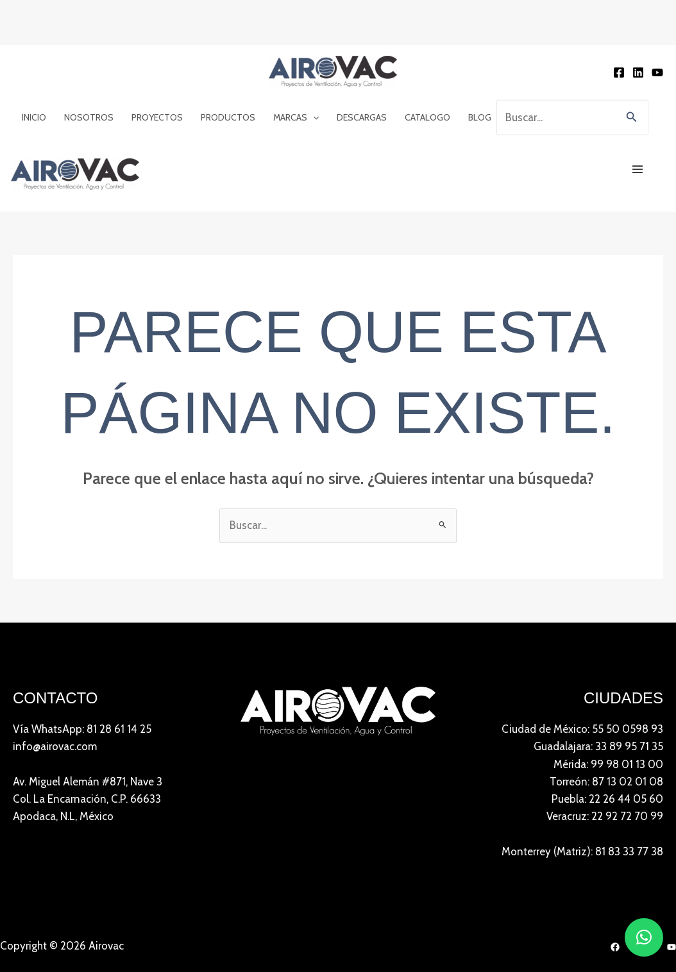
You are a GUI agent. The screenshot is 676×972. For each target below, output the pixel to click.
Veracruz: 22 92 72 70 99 (604, 724)
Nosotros (89, 64)
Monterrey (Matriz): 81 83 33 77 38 (582, 759)
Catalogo (427, 64)
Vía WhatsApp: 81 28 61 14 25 (82, 637)
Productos (228, 64)
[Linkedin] (638, 23)
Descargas (362, 64)
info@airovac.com (55, 654)
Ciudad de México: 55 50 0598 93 (582, 637)
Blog (479, 64)
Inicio (34, 64)
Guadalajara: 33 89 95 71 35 (598, 654)
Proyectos (157, 64)
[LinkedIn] (643, 855)
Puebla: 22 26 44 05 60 (607, 707)
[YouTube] (657, 23)
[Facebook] (619, 23)
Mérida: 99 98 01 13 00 (608, 672)
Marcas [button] (296, 64)
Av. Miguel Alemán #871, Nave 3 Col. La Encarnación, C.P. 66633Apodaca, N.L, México (87, 707)
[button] (313, 64)
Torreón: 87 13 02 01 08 (606, 689)
